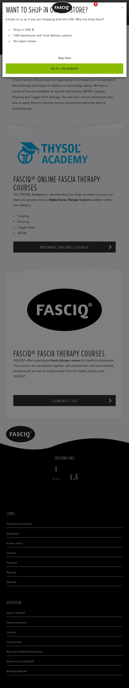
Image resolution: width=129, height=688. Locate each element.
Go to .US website (64, 69)
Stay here (64, 58)
